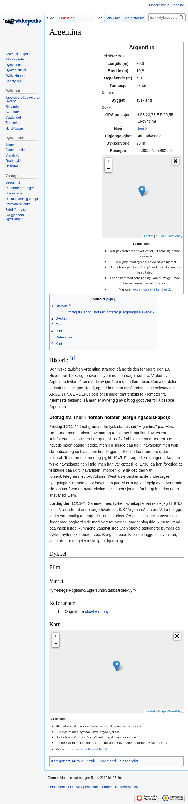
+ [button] (108, 161)
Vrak (91, 761)
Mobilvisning (129, 787)
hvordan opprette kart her (149, 289)
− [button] (108, 168)
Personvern (56, 787)
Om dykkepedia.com (83, 787)
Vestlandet (129, 761)
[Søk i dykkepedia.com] (167, 17)
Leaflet (148, 236)
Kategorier (60, 761)
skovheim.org (96, 611)
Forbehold (109, 787)
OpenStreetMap (169, 236)
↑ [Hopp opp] (63, 611)
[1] (72, 358)
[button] (175, 161)
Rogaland (107, 761)
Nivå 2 (141, 128)
